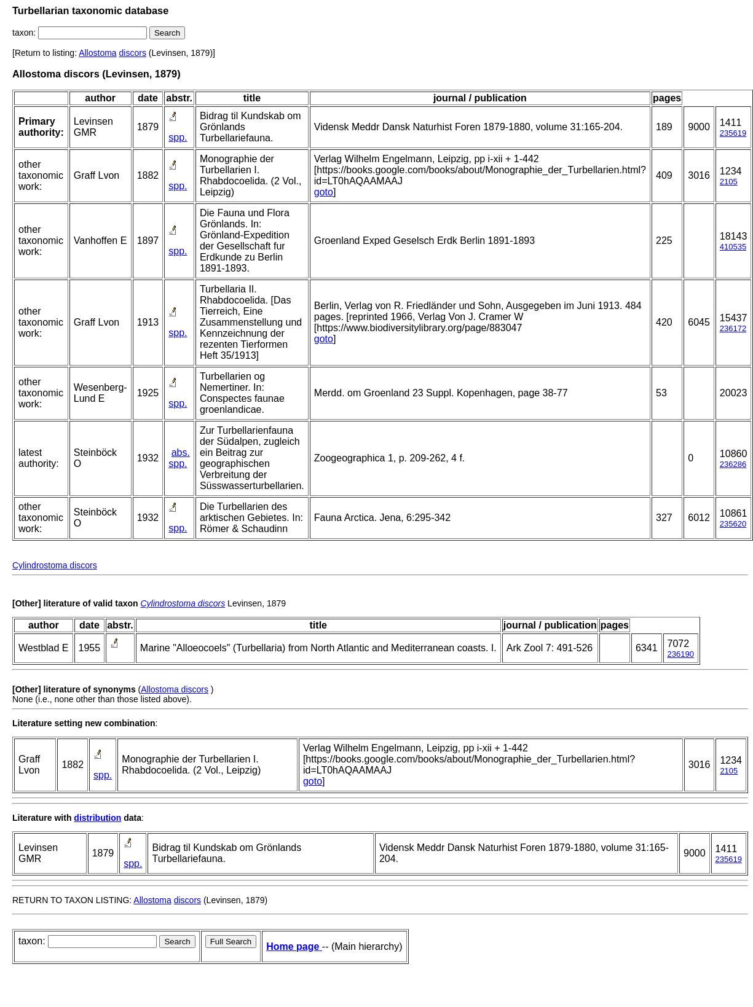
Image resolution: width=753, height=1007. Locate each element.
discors (132, 53)
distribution (97, 818)
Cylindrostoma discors (54, 565)
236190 (681, 654)
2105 (729, 181)
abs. (180, 452)
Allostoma (97, 53)
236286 (733, 464)
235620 (733, 523)
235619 (733, 133)
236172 (733, 328)
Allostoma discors (174, 689)
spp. (177, 137)
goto (323, 192)
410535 (733, 246)
